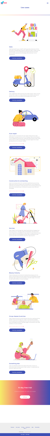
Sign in (25, 428)
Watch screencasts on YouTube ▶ (16, 143)
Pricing (22, 427)
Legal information (27, 431)
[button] (17, 57)
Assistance (28, 427)
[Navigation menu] (47, 3)
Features (12, 427)
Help (32, 427)
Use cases (18, 427)
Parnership (37, 427)
